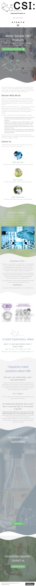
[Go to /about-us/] (18, 158)
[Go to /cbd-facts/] (18, 175)
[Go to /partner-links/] (18, 193)
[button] (18, 25)
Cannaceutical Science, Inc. (18, 13)
